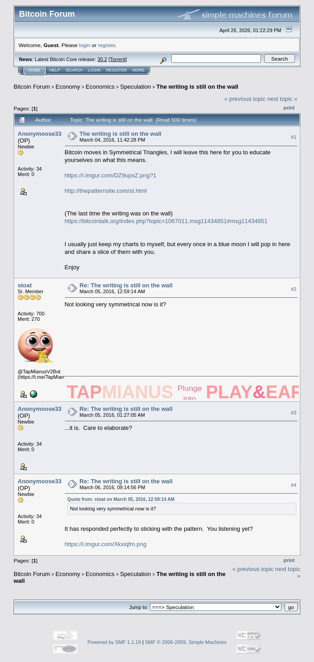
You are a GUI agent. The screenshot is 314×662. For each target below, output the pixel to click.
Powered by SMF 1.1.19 (114, 642)
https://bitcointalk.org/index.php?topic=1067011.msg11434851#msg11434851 (166, 221)
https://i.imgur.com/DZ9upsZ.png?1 (110, 175)
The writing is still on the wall (197, 86)
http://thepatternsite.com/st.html (106, 190)
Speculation (135, 86)
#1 (293, 137)
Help (54, 70)
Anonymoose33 (40, 133)
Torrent (118, 59)
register (106, 45)
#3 (293, 412)
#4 (293, 485)
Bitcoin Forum (32, 86)
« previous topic (245, 98)
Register (116, 70)
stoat (25, 285)
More (138, 70)
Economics (100, 86)
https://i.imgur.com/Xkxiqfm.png (106, 544)
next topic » (282, 98)
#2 (293, 289)
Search (74, 70)
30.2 (102, 59)
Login (94, 70)
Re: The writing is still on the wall (126, 285)
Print (289, 107)
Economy (68, 86)
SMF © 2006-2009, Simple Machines (186, 642)
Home (34, 70)
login (85, 45)
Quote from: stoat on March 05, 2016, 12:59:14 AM (121, 499)
